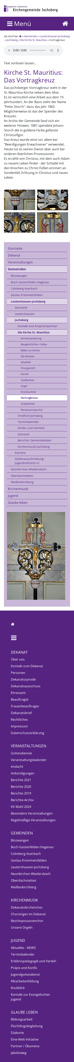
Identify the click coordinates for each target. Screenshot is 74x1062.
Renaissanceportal (31, 410)
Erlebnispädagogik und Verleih (33, 961)
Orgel (24, 386)
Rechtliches (19, 719)
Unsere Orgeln (22, 927)
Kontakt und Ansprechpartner (37, 326)
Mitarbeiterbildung (25, 981)
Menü (19, 23)
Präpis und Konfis (24, 968)
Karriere (20, 453)
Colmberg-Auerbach (24, 288)
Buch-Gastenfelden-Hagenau (30, 282)
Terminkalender (28, 422)
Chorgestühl (28, 368)
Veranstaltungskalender (29, 760)
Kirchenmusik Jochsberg (34, 446)
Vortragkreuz (29, 398)
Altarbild (26, 362)
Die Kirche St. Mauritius (33, 40)
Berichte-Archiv (22, 800)
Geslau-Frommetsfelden (27, 295)
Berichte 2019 (21, 793)
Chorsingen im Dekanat (28, 914)
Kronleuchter (28, 392)
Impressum (19, 726)
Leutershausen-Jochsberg (55, 36)
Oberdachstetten (22, 476)
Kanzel (24, 374)
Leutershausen (25, 314)
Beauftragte (19, 699)
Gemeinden (30, 36)
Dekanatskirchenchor (27, 907)
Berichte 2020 (21, 786)
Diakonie (17, 1033)
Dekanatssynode (23, 679)
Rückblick (18, 988)
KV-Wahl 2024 (21, 807)
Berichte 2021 (21, 780)
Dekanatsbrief (21, 713)
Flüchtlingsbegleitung (27, 1026)
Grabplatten (28, 403)
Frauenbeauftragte (25, 706)
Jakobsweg (18, 1053)
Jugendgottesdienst (25, 974)
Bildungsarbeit (22, 1019)
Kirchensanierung (31, 338)
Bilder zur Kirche (30, 350)
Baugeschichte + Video (34, 344)
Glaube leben (18, 502)
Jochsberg (12, 40)
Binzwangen (19, 276)
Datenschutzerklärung (27, 733)
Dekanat (14, 255)
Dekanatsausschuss (25, 686)
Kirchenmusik (18, 489)
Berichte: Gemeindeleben (35, 440)
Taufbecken (27, 380)
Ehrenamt (18, 693)
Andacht (17, 766)
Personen (18, 673)
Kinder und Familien (31, 428)
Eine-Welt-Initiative (24, 1039)
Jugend (13, 496)
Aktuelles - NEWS (23, 948)
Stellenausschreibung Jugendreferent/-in (29, 461)
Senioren (24, 434)
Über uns (18, 659)
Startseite (15, 248)
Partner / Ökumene (25, 1046)
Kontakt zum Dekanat (27, 666)
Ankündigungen (22, 773)
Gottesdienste (21, 753)
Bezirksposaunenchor (27, 921)
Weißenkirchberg (22, 482)
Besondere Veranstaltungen (32, 813)
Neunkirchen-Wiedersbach (28, 469)
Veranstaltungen (20, 262)
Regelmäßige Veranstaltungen (33, 820)
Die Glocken (28, 356)
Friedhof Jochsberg (30, 416)
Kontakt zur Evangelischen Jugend (30, 996)
